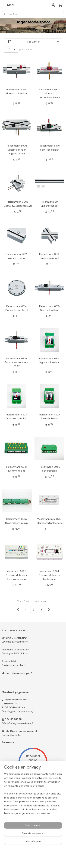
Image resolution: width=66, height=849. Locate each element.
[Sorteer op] (33, 42)
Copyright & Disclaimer (15, 653)
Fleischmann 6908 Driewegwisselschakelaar (18, 203)
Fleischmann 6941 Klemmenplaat (16, 468)
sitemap (42, 836)
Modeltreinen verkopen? (17, 673)
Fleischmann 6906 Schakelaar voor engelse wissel (16, 149)
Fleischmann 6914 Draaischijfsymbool (16, 308)
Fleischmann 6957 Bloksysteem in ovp (16, 520)
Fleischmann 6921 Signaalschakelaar (49, 360)
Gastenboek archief (13, 665)
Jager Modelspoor (15, 699)
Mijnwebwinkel (44, 842)
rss (48, 836)
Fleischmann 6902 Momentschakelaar (17, 91)
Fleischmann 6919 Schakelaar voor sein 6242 (17, 362)
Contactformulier (12, 735)
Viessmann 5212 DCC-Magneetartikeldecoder (50, 520)
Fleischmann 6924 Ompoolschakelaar (16, 416)
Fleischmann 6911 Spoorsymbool (49, 203)
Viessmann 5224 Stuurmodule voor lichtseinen (49, 575)
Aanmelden (10, 801)
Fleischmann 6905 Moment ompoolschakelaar (49, 93)
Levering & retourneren (15, 641)
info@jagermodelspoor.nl (21, 731)
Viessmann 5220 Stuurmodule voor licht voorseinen (16, 575)
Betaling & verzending (14, 637)
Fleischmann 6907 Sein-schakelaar (49, 147)
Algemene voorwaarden (15, 649)
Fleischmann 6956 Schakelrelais (49, 468)
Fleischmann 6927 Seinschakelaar (49, 416)
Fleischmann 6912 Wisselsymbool (17, 255)
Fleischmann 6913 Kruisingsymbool (49, 255)
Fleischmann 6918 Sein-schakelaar (49, 308)
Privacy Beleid (9, 661)
